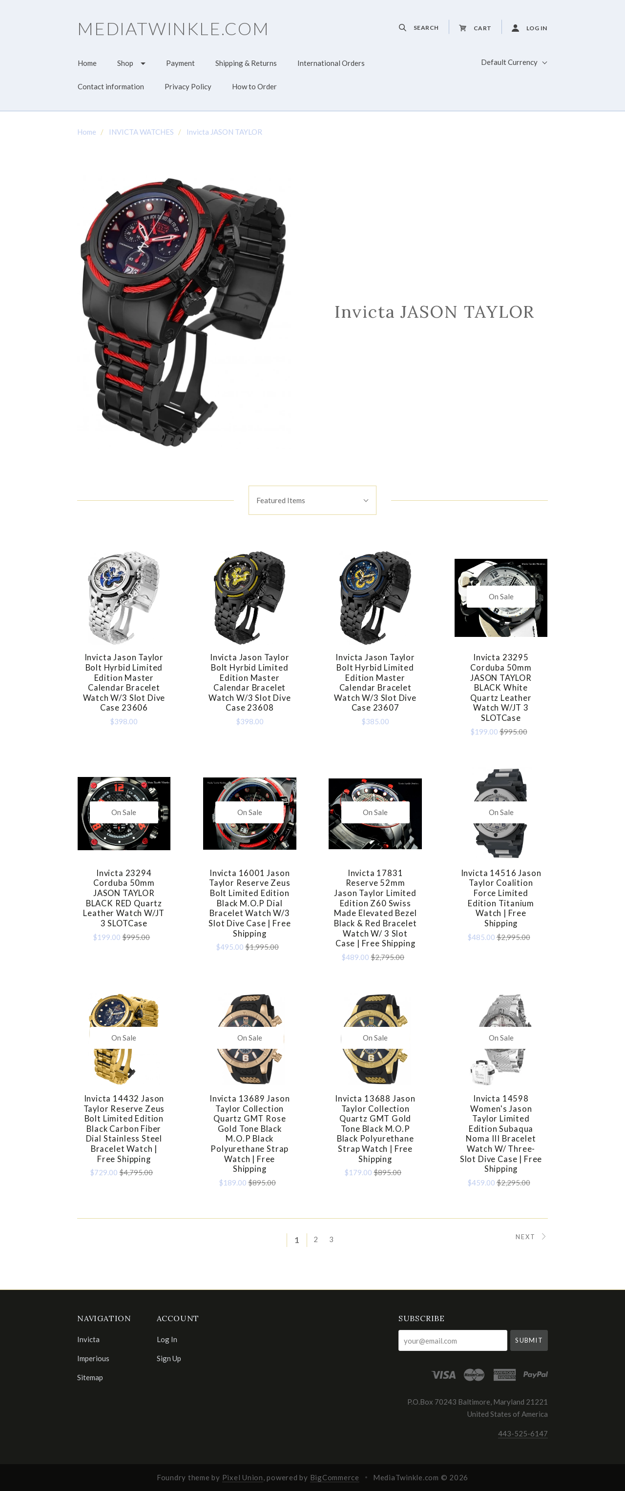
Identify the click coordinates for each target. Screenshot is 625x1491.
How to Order (254, 86)
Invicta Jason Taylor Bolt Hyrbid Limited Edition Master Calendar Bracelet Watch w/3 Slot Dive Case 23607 (375, 683)
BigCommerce (334, 1477)
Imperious (93, 1358)
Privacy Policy (188, 86)
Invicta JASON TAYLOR (224, 131)
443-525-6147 (523, 1433)
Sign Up (169, 1358)
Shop (125, 63)
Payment (180, 63)
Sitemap (90, 1377)
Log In (167, 1339)
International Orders (331, 63)
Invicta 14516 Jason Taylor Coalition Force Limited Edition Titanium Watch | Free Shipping (501, 898)
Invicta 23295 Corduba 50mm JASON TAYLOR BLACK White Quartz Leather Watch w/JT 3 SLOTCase (501, 688)
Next (532, 1236)
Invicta (88, 1339)
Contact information (111, 86)
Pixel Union (242, 1477)
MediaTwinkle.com (173, 28)
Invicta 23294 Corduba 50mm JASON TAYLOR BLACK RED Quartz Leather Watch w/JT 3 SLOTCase (124, 898)
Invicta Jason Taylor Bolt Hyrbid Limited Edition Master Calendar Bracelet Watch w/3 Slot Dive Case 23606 (124, 683)
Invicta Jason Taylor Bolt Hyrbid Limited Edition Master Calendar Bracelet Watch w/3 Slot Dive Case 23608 (249, 683)
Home (87, 63)
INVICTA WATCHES (141, 131)
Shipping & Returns (246, 63)
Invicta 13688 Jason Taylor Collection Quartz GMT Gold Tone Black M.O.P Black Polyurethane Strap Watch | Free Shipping (375, 1129)
